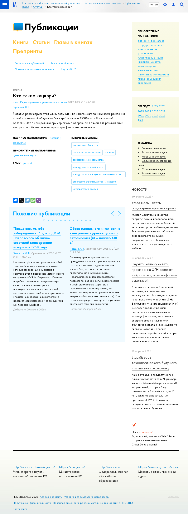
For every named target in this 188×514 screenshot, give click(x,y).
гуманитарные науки (150, 57)
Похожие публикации (41, 213)
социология (153, 78)
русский (28, 163)
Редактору (173, 495)
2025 (141, 111)
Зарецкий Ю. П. (22, 107)
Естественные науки (154, 152)
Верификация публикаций (29, 63)
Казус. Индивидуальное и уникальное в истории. (40, 102)
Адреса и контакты (51, 497)
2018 (162, 115)
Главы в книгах (73, 42)
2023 (155, 111)
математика (145, 74)
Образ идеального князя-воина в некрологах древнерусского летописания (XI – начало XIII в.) (95, 235)
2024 (148, 111)
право (141, 78)
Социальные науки (153, 169)
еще (140, 119)
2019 (155, 115)
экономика (144, 83)
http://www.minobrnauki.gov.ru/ (34, 467)
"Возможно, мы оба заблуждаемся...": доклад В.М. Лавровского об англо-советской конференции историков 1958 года (37, 237)
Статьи (41, 42)
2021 (141, 115)
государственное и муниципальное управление (150, 49)
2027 (155, 106)
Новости (139, 189)
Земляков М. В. (21, 253)
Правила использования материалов (34, 69)
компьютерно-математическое (148, 68)
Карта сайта (20, 509)
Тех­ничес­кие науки (153, 173)
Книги (21, 42)
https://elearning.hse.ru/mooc (158, 467)
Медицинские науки (154, 156)
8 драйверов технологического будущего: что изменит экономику (155, 363)
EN (156, 4)
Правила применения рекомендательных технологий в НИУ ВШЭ (93, 503)
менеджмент (161, 74)
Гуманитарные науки (154, 148)
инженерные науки (149, 62)
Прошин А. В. (77, 248)
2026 (162, 106)
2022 (162, 111)
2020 (148, 115)
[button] (44, 220)
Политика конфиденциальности (32, 503)
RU (151, 4)
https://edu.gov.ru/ (72, 467)
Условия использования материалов (86, 497)
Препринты (27, 51)
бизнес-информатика (151, 41)
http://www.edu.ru (111, 467)
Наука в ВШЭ (68, 69)
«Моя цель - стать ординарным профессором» (154, 205)
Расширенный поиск (62, 63)
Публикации (51, 26)
